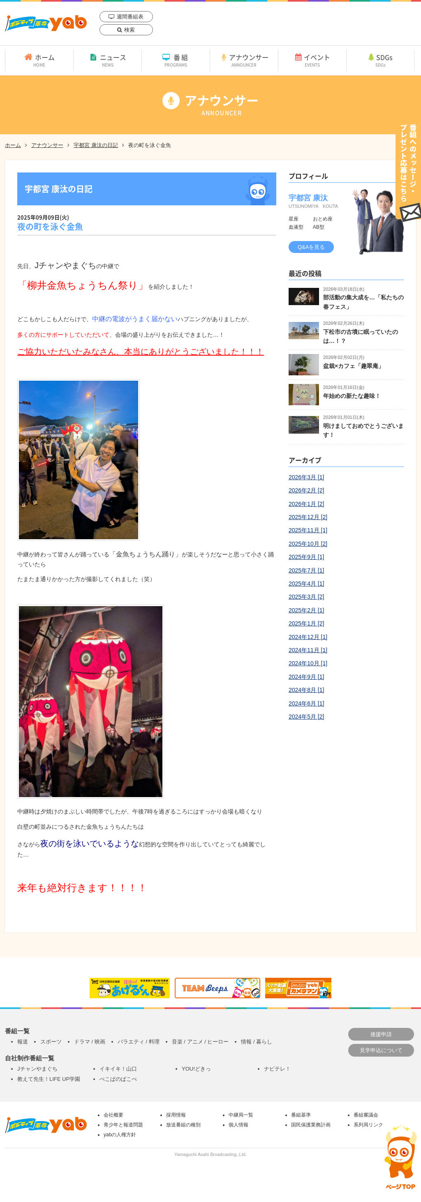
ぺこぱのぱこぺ (118, 1079)
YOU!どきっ (196, 1069)
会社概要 (113, 1115)
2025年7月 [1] (306, 570)
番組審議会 (366, 1115)
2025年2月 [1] (306, 610)
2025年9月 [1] (306, 557)
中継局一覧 (241, 1115)
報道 (22, 1042)
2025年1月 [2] (306, 623)
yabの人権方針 (120, 1135)
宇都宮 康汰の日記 (96, 145)
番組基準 (301, 1115)
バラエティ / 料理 (139, 1042)
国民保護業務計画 (311, 1125)
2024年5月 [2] (306, 716)
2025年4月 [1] (306, 583)
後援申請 (381, 1034)
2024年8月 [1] (306, 690)
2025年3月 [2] (306, 596)
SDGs (380, 60)
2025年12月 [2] (308, 517)
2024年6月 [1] (306, 703)
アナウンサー (244, 60)
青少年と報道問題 (123, 1125)
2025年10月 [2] (308, 543)
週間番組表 (130, 17)
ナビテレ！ (277, 1069)
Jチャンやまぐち (37, 1069)
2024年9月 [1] (306, 676)
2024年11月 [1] (308, 650)
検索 (129, 30)
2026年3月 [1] (306, 477)
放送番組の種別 (183, 1125)
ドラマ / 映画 (89, 1042)
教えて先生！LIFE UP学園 (48, 1079)
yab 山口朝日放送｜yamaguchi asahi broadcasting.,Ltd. (46, 23)
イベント (312, 60)
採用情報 (176, 1115)
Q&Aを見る (311, 247)
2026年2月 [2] (306, 490)
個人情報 (238, 1125)
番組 (176, 60)
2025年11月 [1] (308, 530)
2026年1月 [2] (306, 504)
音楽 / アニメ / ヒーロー (200, 1042)
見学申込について (381, 1050)
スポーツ (51, 1042)
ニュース (107, 60)
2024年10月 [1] (308, 663)
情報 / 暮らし (256, 1042)
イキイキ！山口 (118, 1069)
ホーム (39, 60)
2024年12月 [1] (308, 637)
